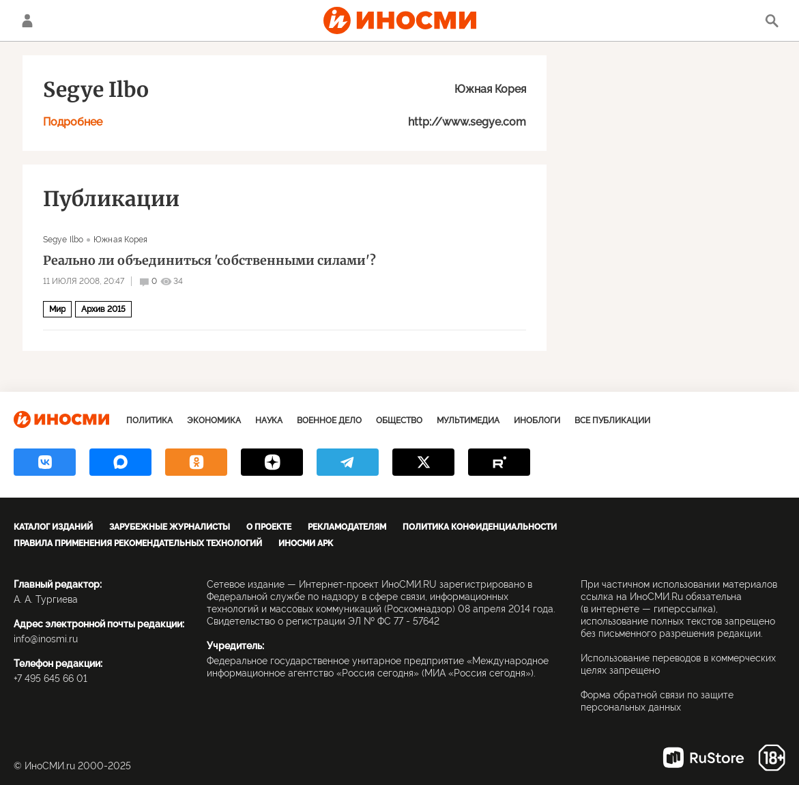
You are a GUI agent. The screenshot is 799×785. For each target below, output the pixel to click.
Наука (268, 420)
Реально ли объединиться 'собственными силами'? (209, 260)
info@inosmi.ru (46, 638)
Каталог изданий (53, 527)
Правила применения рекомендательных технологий (138, 543)
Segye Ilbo (63, 239)
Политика (149, 420)
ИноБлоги (537, 420)
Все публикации (612, 420)
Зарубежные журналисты (169, 527)
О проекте (268, 527)
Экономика (214, 420)
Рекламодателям (347, 527)
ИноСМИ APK (305, 543)
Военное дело (329, 420)
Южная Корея (490, 89)
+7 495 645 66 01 (50, 678)
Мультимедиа (468, 420)
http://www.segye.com (467, 121)
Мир (57, 309)
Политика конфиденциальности (480, 527)
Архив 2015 (103, 309)
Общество (399, 420)
